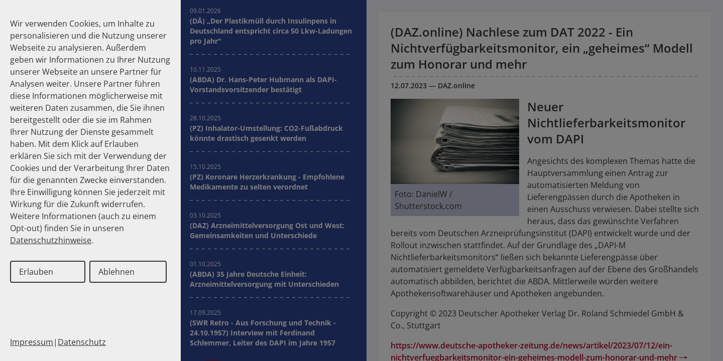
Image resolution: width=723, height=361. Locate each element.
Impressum (31, 341)
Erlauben (36, 271)
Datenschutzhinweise (50, 240)
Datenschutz (82, 341)
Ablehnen (116, 271)
